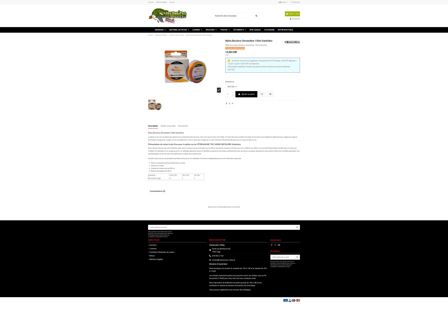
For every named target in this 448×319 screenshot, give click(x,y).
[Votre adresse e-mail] (221, 227)
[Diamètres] (231, 86)
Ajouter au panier (246, 94)
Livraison (151, 2)
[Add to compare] (270, 94)
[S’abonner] (297, 227)
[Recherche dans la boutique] (256, 16)
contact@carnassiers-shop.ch (223, 260)
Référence (229, 45)
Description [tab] (153, 126)
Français (283, 2)
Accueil (172, 2)
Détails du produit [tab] (168, 126)
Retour (152, 256)
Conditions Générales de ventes (161, 252)
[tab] (183, 126)
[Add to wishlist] (262, 94)
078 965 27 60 (217, 256)
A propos (153, 245)
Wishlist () (295, 2)
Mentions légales (161, 2)
